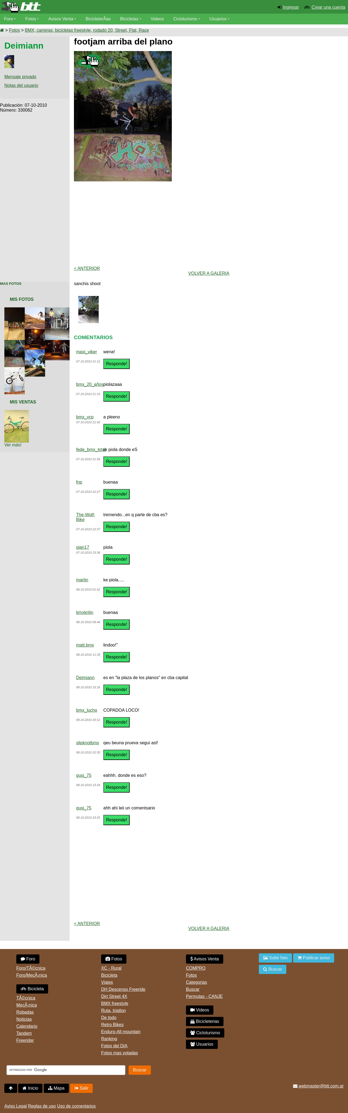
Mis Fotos (22, 299)
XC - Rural (111, 968)
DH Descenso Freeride (123, 989)
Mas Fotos (10, 284)
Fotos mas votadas (119, 1053)
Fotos (30, 19)
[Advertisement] (35, 194)
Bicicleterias (204, 1021)
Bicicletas (130, 19)
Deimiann (85, 677)
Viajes (107, 982)
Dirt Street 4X (114, 996)
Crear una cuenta (328, 7)
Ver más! (12, 445)
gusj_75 (83, 775)
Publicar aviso (313, 958)
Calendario (26, 1026)
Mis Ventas (23, 402)
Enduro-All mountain (121, 1031)
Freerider (25, 1040)
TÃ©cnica (25, 998)
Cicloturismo (185, 19)
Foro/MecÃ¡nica (31, 975)
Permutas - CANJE (204, 996)
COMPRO (196, 968)
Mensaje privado (20, 76)
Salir (81, 1088)
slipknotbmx (87, 742)
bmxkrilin (84, 612)
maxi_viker (86, 351)
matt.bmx (85, 645)
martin (82, 580)
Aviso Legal (15, 1106)
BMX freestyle (114, 1003)
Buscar (193, 989)
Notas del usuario (21, 85)
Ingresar (291, 7)
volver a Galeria (208, 273)
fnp (79, 482)
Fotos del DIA (114, 1045)
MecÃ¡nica (26, 1005)
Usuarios (217, 19)
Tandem (24, 1033)
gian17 (82, 547)
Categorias (196, 982)
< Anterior (87, 268)
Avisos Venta (60, 19)
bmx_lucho (86, 710)
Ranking (109, 1038)
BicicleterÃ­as (98, 19)
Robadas (25, 1012)
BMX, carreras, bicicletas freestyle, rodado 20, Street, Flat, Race (87, 30)
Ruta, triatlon (113, 1010)
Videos (157, 19)
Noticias (24, 1019)
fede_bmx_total (91, 449)
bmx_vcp (85, 417)
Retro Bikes (112, 1024)
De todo (108, 1017)
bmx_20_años (90, 384)
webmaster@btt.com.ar (318, 1086)
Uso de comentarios (76, 1106)
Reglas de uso (42, 1106)
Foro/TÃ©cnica (30, 968)
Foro (8, 19)
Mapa (56, 1088)
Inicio (30, 1088)
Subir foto (275, 958)
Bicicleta (32, 988)
